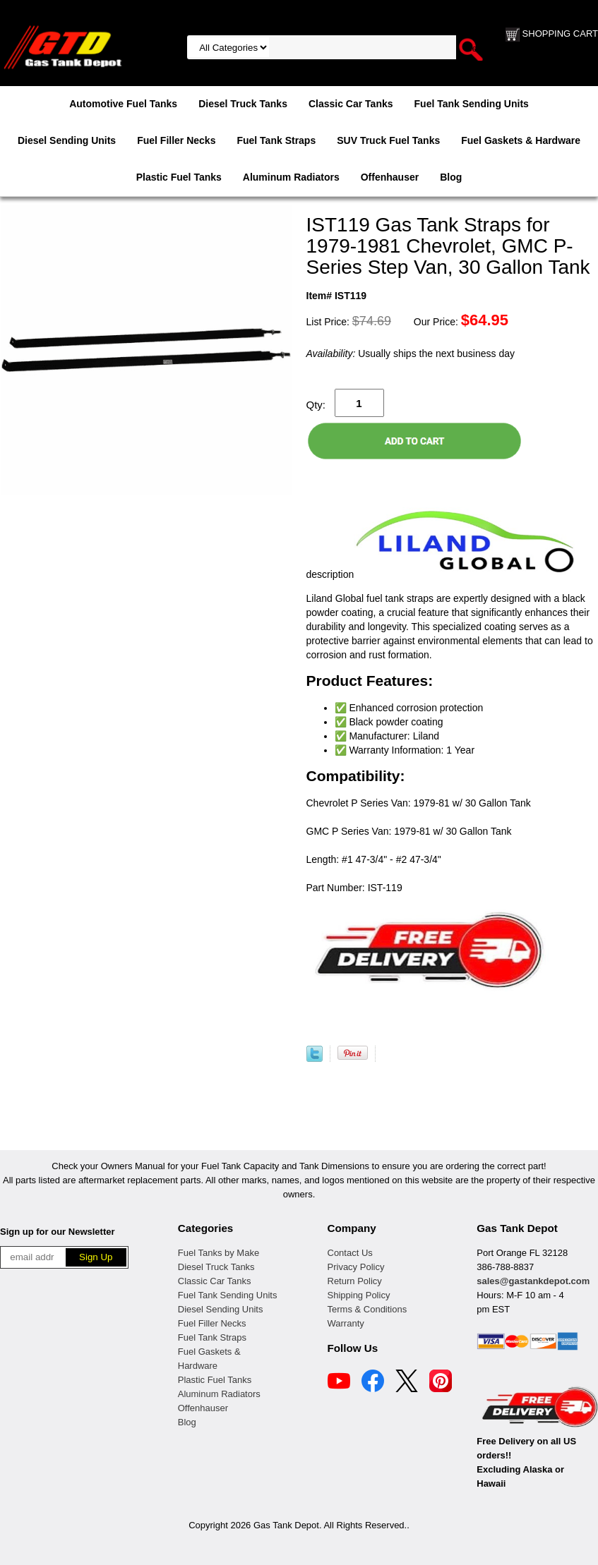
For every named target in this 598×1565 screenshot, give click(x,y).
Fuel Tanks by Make (218, 1252)
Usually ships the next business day (410, 353)
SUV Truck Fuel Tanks (388, 140)
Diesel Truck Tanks (242, 103)
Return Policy (355, 1281)
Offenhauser (390, 177)
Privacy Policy (356, 1267)
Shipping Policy (359, 1295)
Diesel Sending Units (67, 140)
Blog (451, 177)
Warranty (346, 1323)
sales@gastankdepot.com (533, 1281)
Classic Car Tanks (351, 103)
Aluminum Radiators (291, 177)
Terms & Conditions (367, 1309)
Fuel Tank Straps (276, 140)
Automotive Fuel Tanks (123, 103)
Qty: (316, 405)
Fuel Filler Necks (176, 140)
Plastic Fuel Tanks (179, 177)
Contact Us (350, 1252)
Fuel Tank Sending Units (471, 103)
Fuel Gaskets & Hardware (520, 140)
